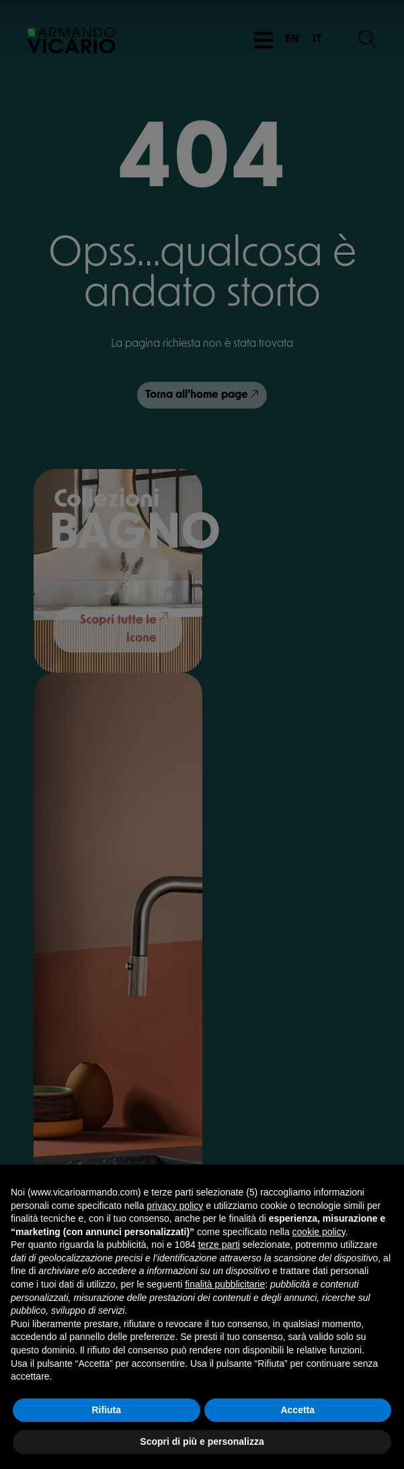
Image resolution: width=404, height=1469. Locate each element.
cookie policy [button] (319, 1231)
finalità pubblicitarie (225, 1284)
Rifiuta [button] (106, 1409)
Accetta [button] (297, 1409)
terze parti (219, 1244)
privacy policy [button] (175, 1205)
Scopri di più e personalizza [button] (202, 1441)
